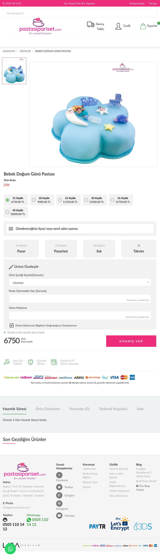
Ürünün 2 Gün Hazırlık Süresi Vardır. (24, 332)
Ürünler (25, 51)
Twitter (64, 487)
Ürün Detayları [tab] (48, 408)
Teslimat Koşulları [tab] (113, 408)
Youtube (65, 515)
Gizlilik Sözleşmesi (120, 490)
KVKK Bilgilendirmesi (118, 484)
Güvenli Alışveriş (119, 468)
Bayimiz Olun (90, 482)
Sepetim (148, 26)
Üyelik (123, 26)
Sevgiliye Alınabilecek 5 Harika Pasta (144, 472)
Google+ (65, 495)
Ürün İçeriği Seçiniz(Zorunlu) (26, 275)
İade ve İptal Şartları (116, 475)
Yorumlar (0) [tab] (79, 408)
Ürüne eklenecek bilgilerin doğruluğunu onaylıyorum (46, 325)
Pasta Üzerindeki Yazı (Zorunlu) (28, 291)
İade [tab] (140, 408)
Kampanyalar (137, 3)
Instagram (62, 505)
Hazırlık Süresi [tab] (14, 408)
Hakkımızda (89, 468)
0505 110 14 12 (12, 3)
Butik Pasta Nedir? (146, 481)
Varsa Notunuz (18, 307)
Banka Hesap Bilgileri (90, 475)
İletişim (153, 3)
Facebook (62, 477)
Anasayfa (9, 51)
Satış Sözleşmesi (119, 495)
